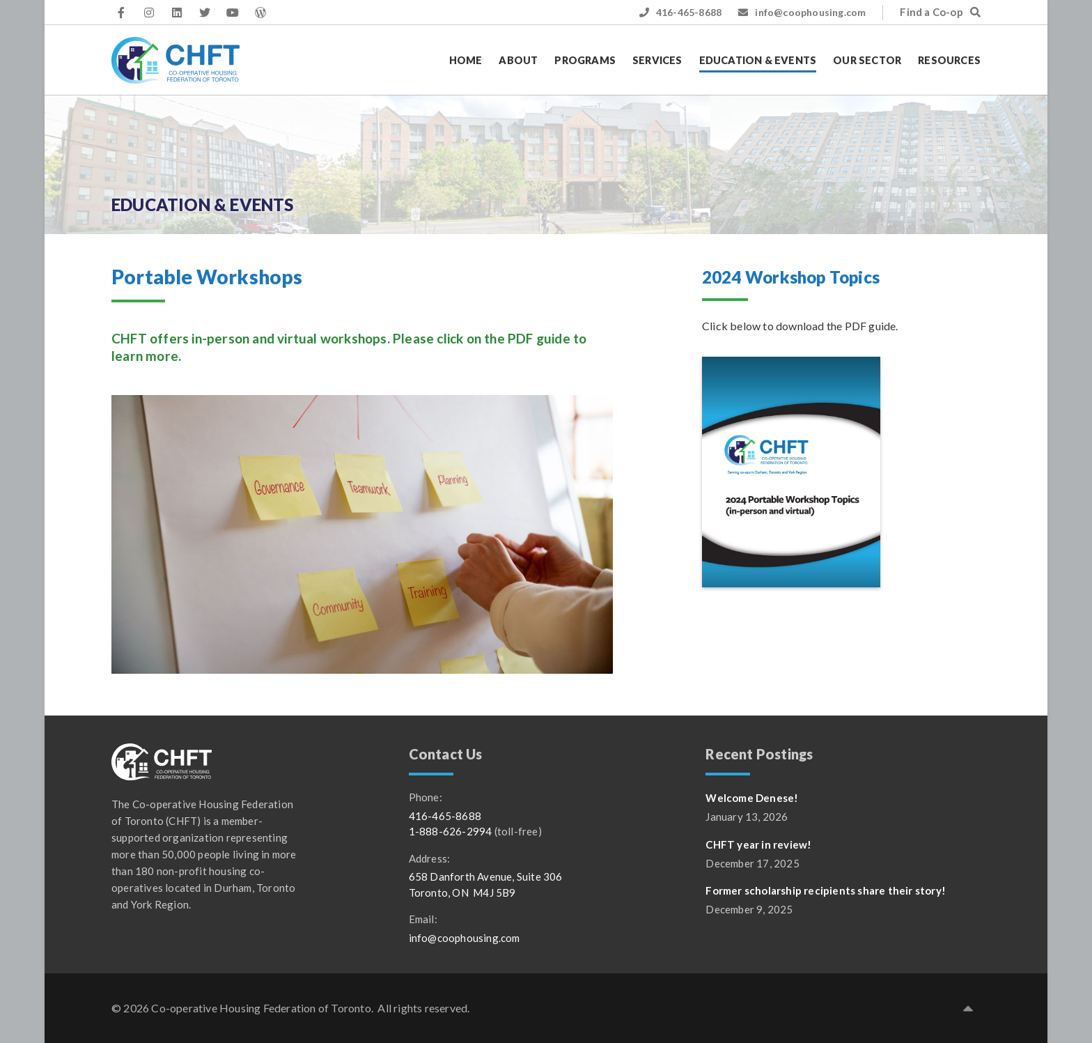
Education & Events (758, 60)
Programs (585, 60)
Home (466, 60)
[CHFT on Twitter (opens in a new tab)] (204, 12)
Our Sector (867, 60)
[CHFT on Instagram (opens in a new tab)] (149, 12)
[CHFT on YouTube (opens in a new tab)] (232, 12)
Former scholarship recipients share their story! (825, 890)
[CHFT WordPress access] (260, 12)
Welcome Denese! (751, 797)
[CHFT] (175, 60)
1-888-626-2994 (450, 831)
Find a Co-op (940, 12)
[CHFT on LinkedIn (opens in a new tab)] (177, 12)
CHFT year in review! (758, 844)
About (518, 60)
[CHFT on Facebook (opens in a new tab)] (121, 12)
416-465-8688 (680, 12)
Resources (949, 60)
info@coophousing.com (802, 12)
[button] (968, 1008)
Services (657, 60)
